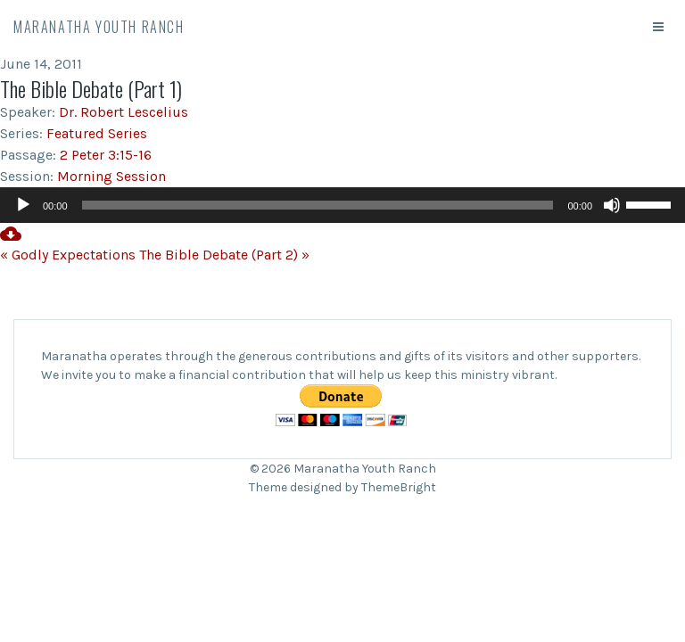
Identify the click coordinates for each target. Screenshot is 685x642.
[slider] (318, 205)
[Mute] (612, 205)
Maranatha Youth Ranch (99, 26)
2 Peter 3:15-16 (106, 154)
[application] (342, 205)
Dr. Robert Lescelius (123, 111)
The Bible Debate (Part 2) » (224, 254)
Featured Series (96, 133)
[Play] (23, 205)
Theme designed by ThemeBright (342, 487)
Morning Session (111, 176)
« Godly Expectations (68, 254)
